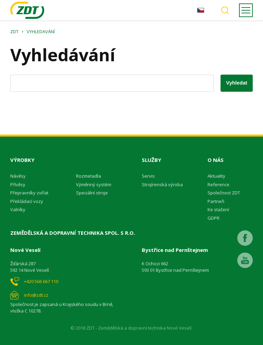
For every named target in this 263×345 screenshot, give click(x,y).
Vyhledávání (225, 10)
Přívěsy (17, 184)
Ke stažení (218, 209)
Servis (148, 176)
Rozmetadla (88, 176)
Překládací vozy (26, 201)
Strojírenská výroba (162, 184)
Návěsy (18, 176)
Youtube (245, 260)
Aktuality (216, 176)
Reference (218, 184)
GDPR (214, 218)
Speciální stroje (92, 193)
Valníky (17, 209)
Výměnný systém (93, 184)
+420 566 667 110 (41, 281)
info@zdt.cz (36, 295)
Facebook (245, 238)
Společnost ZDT (224, 193)
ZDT (14, 31)
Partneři (216, 201)
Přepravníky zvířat (29, 193)
